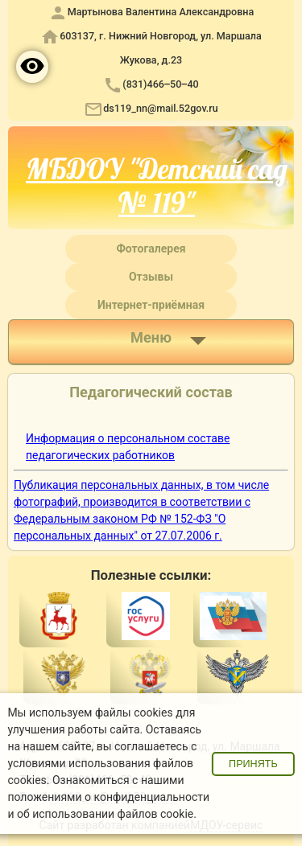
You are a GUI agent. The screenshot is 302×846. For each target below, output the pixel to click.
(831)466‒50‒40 (160, 84)
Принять (253, 764)
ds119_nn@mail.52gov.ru (160, 108)
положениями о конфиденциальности (108, 797)
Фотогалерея (150, 248)
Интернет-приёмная (151, 304)
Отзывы (151, 276)
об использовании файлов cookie (105, 813)
